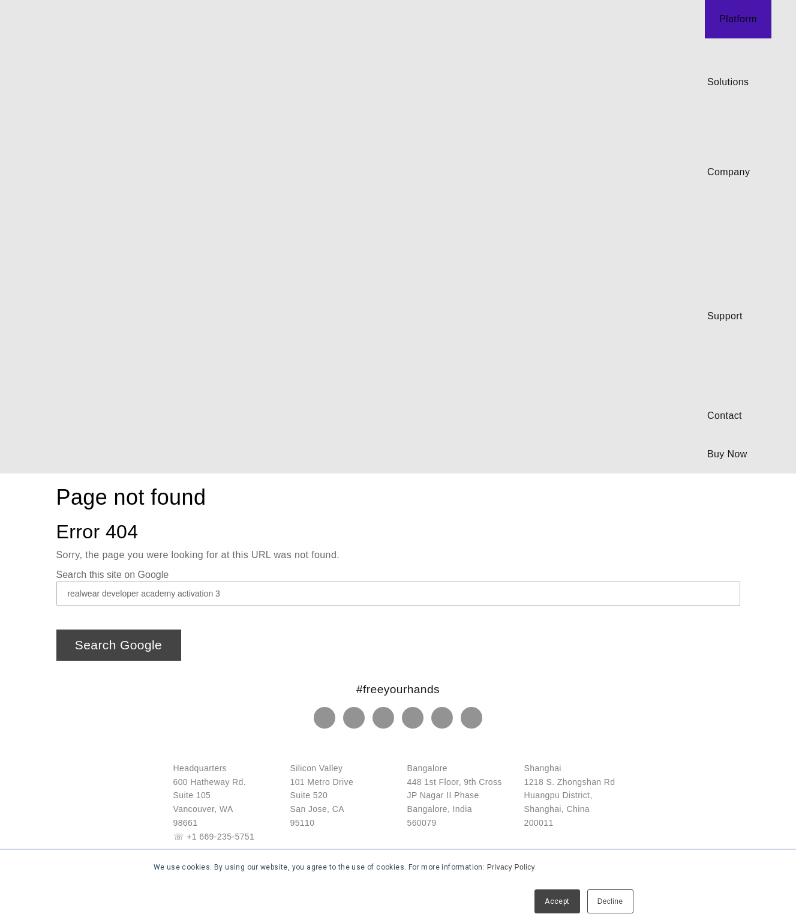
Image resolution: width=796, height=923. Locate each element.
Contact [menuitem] (724, 415)
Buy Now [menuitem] (727, 454)
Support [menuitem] (725, 316)
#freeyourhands (398, 689)
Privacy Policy (511, 867)
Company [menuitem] (728, 172)
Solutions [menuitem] (728, 82)
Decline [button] (610, 901)
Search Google (118, 645)
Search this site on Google (112, 575)
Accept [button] (557, 901)
